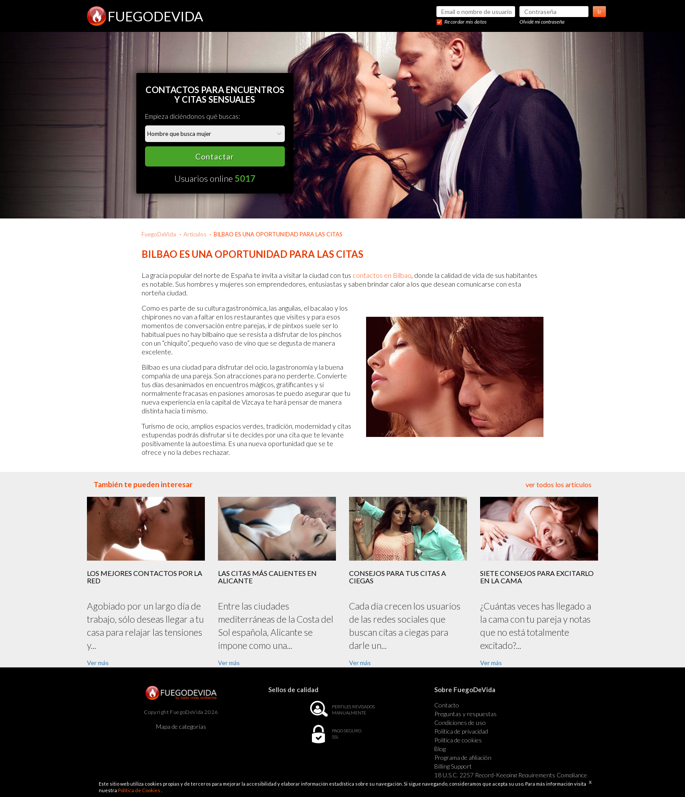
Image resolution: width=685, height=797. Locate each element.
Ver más (98, 662)
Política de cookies (458, 740)
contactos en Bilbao (382, 275)
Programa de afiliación (462, 757)
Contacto (446, 705)
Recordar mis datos (465, 21)
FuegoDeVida (159, 234)
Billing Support (453, 766)
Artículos (194, 234)
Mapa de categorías (181, 726)
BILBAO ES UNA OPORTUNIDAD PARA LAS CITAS (278, 234)
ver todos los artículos (559, 484)
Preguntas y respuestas (465, 713)
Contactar (214, 156)
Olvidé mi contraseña (541, 21)
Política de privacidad (461, 731)
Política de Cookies (139, 790)
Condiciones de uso (460, 722)
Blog (440, 748)
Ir (599, 11)
